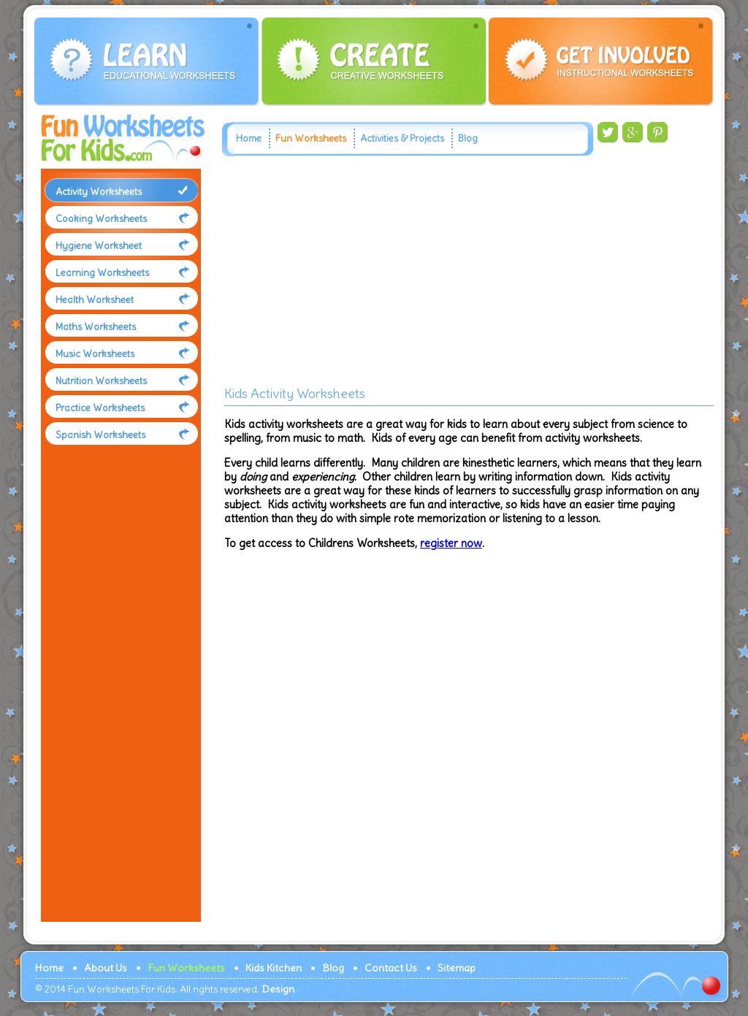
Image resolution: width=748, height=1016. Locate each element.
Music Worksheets (95, 354)
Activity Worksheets (99, 192)
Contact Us (391, 967)
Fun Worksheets (310, 138)
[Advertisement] (117, 697)
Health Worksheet (95, 300)
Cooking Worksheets (101, 219)
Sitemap (457, 967)
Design (278, 989)
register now (451, 543)
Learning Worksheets (102, 273)
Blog (468, 138)
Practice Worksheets (100, 408)
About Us (105, 967)
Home (249, 138)
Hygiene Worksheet (99, 246)
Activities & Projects (402, 138)
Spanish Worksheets (100, 435)
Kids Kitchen (273, 967)
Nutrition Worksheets (101, 381)
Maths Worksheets (96, 327)
